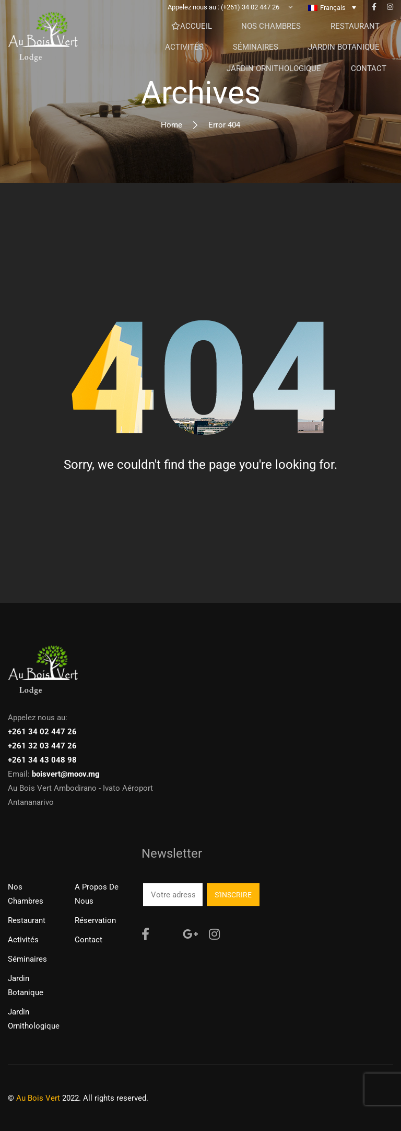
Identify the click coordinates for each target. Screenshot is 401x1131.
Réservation (95, 920)
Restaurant (26, 920)
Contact (88, 939)
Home (171, 125)
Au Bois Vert (38, 1098)
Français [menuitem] (333, 15)
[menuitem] (332, 15)
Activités (23, 939)
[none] (332, 15)
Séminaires (27, 959)
